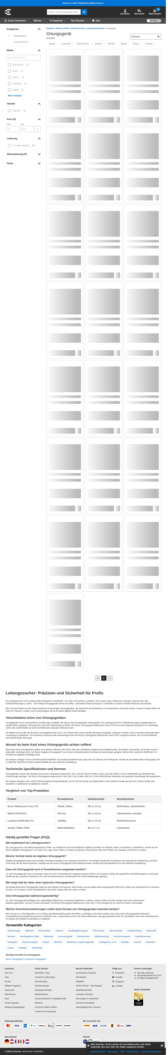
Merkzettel (139, 12)
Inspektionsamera (143, 936)
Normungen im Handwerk (87, 998)
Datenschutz (10, 994)
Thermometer (99, 931)
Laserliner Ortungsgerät (35, 959)
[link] (24, 29)
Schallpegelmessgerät (78, 931)
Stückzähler (37, 948)
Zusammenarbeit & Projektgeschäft (50, 998)
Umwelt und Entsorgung (45, 1011)
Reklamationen (41, 994)
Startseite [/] (50, 28)
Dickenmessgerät (29, 942)
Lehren (11, 948)
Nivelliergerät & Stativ (29, 936)
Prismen (137, 942)
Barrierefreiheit (98, 1051)
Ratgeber (80, 981)
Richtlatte (23, 948)
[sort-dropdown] (145, 36)
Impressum (9, 990)
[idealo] (85, 1043)
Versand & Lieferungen (45, 977)
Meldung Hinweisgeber (15, 1007)
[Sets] (96, 20)
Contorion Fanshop (84, 994)
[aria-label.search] (84, 12)
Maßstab (125, 942)
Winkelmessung (101, 936)
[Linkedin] (117, 986)
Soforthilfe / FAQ (42, 973)
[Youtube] (117, 977)
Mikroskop (48, 936)
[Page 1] (103, 678)
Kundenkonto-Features (86, 973)
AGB (7, 998)
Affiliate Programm (13, 986)
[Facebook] (118, 973)
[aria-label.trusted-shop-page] (138, 999)
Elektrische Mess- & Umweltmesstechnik (87, 28)
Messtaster (12, 942)
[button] (125, 12)
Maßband (29, 931)
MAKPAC (58, 942)
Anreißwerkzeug (134, 931)
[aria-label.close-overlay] (161, 1045)
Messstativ (150, 942)
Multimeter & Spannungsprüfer (80, 942)
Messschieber (44, 931)
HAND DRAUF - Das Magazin (89, 986)
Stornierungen (41, 981)
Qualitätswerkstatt (84, 990)
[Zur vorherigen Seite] (97, 678)
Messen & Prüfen (63, 28)
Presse (8, 981)
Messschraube (115, 931)
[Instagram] (118, 981)
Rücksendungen (42, 986)
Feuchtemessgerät (121, 936)
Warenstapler (155, 12)
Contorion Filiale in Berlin (46, 1007)
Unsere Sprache (12, 1003)
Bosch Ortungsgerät (15, 959)
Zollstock (59, 931)
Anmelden (125, 12)
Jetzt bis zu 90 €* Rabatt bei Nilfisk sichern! (82, 3)
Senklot (45, 942)
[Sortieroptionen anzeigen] (158, 36)
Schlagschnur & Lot (107, 942)
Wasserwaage (14, 931)
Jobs (7, 977)
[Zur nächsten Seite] (110, 678)
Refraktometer (83, 936)
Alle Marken (81, 977)
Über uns (9, 973)
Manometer (151, 931)
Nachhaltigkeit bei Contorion (88, 1007)
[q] (64, 12)
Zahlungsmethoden (43, 990)
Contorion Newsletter (85, 1003)
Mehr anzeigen (15, 95)
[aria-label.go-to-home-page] (8, 15)
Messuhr (11, 936)
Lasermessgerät (65, 936)
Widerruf (38, 1003)
